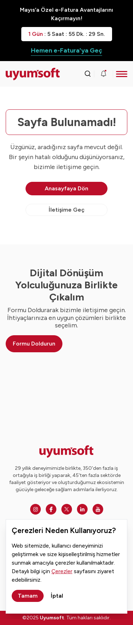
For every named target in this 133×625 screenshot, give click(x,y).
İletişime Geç (66, 209)
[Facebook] (51, 509)
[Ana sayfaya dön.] (21, 74)
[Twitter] (66, 509)
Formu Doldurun (34, 343)
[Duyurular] (103, 73)
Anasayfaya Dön (66, 188)
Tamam (28, 595)
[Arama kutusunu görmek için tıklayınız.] (87, 73)
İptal (57, 595)
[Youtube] (98, 509)
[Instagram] (35, 509)
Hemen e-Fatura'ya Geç (66, 50)
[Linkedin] (82, 509)
